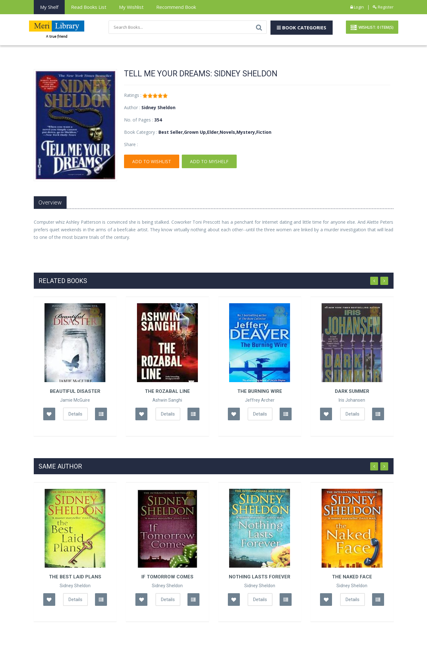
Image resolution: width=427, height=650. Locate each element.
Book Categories (301, 27)
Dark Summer (352, 391)
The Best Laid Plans (75, 577)
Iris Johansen (352, 400)
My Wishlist (131, 7)
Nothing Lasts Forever (259, 577)
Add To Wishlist (151, 161)
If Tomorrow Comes (167, 577)
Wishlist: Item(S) (372, 28)
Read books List (88, 7)
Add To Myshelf (209, 161)
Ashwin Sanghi (167, 400)
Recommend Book (176, 7)
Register (383, 7)
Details (75, 414)
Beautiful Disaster (75, 391)
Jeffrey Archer (260, 400)
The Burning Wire (259, 391)
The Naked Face (352, 577)
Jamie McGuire (75, 400)
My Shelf (49, 7)
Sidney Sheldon (75, 585)
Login (357, 7)
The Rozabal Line (167, 391)
